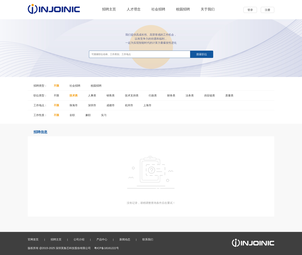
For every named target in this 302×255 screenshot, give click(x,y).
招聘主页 (109, 9)
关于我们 (208, 9)
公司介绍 (79, 239)
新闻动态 (124, 239)
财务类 (171, 95)
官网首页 (33, 239)
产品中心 (101, 239)
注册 (267, 9)
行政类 (153, 95)
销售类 (111, 95)
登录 (250, 9)
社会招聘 (158, 9)
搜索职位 (201, 54)
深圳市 (92, 105)
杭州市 (129, 105)
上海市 (147, 105)
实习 (104, 115)
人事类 (92, 95)
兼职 (88, 115)
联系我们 (147, 239)
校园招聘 (183, 9)
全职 (72, 115)
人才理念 (134, 9)
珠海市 (74, 105)
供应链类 (209, 95)
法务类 (190, 95)
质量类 (229, 95)
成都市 (111, 105)
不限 (56, 85)
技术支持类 (131, 95)
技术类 (74, 95)
